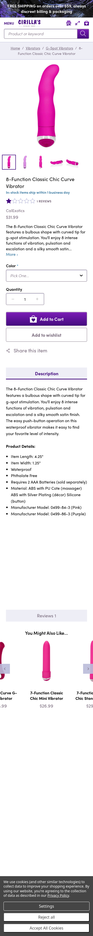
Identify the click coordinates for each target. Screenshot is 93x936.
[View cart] (86, 23)
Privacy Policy (58, 895)
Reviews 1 (46, 615)
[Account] (77, 23)
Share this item (26, 350)
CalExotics (15, 210)
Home (15, 47)
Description (46, 373)
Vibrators (33, 47)
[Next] (88, 669)
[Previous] (5, 669)
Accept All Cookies (46, 928)
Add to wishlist (46, 335)
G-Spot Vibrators (59, 47)
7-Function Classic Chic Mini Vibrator (46, 695)
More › (12, 254)
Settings (46, 906)
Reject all (46, 917)
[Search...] (46, 34)
